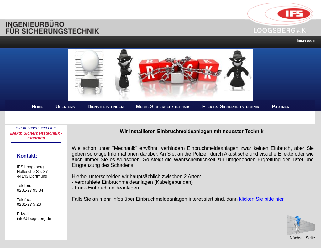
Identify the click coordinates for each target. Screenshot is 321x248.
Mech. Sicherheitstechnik (163, 106)
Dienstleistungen (105, 106)
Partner (281, 106)
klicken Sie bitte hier (261, 199)
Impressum (306, 40)
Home (37, 106)
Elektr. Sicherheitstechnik (230, 106)
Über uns (65, 106)
